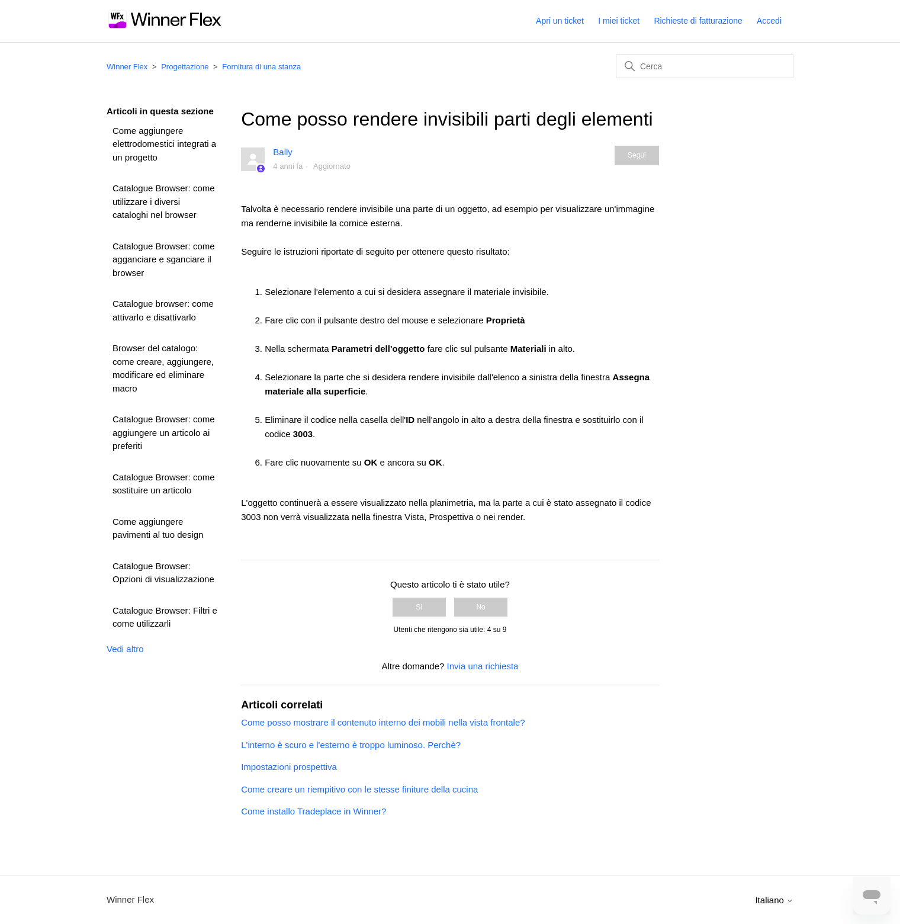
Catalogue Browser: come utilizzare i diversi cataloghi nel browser (163, 201)
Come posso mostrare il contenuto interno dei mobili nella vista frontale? (383, 722)
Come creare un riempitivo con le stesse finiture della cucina (359, 789)
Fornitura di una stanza (261, 66)
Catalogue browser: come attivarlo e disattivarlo (163, 310)
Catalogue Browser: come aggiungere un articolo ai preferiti (163, 432)
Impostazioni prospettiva (289, 767)
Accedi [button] (769, 20)
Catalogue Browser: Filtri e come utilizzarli (164, 617)
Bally (282, 152)
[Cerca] (704, 66)
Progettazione (184, 66)
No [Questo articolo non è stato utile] (480, 607)
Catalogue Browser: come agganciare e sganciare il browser (163, 259)
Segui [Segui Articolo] (637, 155)
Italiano (774, 900)
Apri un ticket (560, 20)
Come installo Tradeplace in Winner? (313, 811)
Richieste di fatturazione (698, 20)
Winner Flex (127, 66)
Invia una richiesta (483, 666)
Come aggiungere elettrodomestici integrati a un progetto (164, 144)
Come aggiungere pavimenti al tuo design (157, 528)
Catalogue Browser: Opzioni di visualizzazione (163, 573)
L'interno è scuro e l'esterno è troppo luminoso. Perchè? (351, 745)
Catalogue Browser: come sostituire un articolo (163, 484)
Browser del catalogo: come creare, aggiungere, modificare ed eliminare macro (163, 368)
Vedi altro (125, 649)
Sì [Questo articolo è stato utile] (419, 607)
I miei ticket (618, 20)
